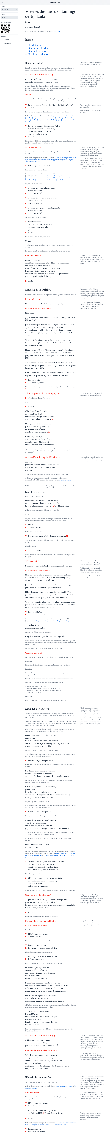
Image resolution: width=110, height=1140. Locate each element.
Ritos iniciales (34, 45)
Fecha (3, 6)
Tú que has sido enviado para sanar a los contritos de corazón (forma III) (50, 177)
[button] (2, 2)
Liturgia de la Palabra (38, 48)
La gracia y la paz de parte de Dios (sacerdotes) (48, 118)
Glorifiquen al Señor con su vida (40, 1125)
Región (3, 14)
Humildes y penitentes (54, 160)
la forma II (56, 176)
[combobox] (8, 9)
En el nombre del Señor (59, 1125)
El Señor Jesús (41, 160)
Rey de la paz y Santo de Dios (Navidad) (50, 180)
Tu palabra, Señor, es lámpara (66, 621)
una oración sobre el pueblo (64, 1086)
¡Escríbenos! (57, 31)
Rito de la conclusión (38, 54)
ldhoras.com (55, 2)
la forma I (49, 176)
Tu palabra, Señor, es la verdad (45, 621)
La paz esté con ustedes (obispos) (48, 120)
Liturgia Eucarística (37, 51)
